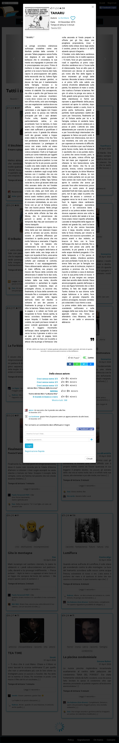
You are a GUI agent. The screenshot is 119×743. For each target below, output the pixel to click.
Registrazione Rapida (34, 451)
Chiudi (90, 458)
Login (29, 445)
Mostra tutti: (59, 400)
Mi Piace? (73, 357)
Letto (91, 357)
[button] (85, 429)
